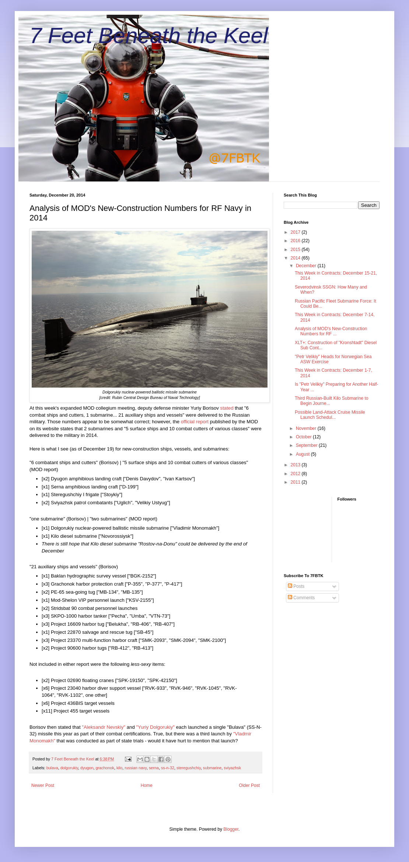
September (307, 445)
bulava (52, 768)
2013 (296, 464)
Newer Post (42, 785)
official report (195, 421)
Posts (296, 586)
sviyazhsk (232, 768)
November (307, 428)
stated (227, 408)
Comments (301, 597)
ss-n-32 (167, 768)
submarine (212, 768)
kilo (119, 768)
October (304, 436)
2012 (296, 473)
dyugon (86, 768)
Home (147, 785)
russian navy (136, 768)
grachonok (105, 768)
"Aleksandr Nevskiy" (103, 727)
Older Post (249, 785)
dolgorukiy (69, 768)
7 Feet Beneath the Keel (148, 35)
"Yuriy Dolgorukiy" (155, 727)
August (303, 454)
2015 (296, 249)
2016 (296, 240)
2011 (296, 482)
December (307, 265)
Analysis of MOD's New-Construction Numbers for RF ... (331, 331)
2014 (296, 258)
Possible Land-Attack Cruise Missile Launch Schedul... (330, 415)
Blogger (230, 829)
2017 (296, 232)
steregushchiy (188, 768)
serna (154, 768)
